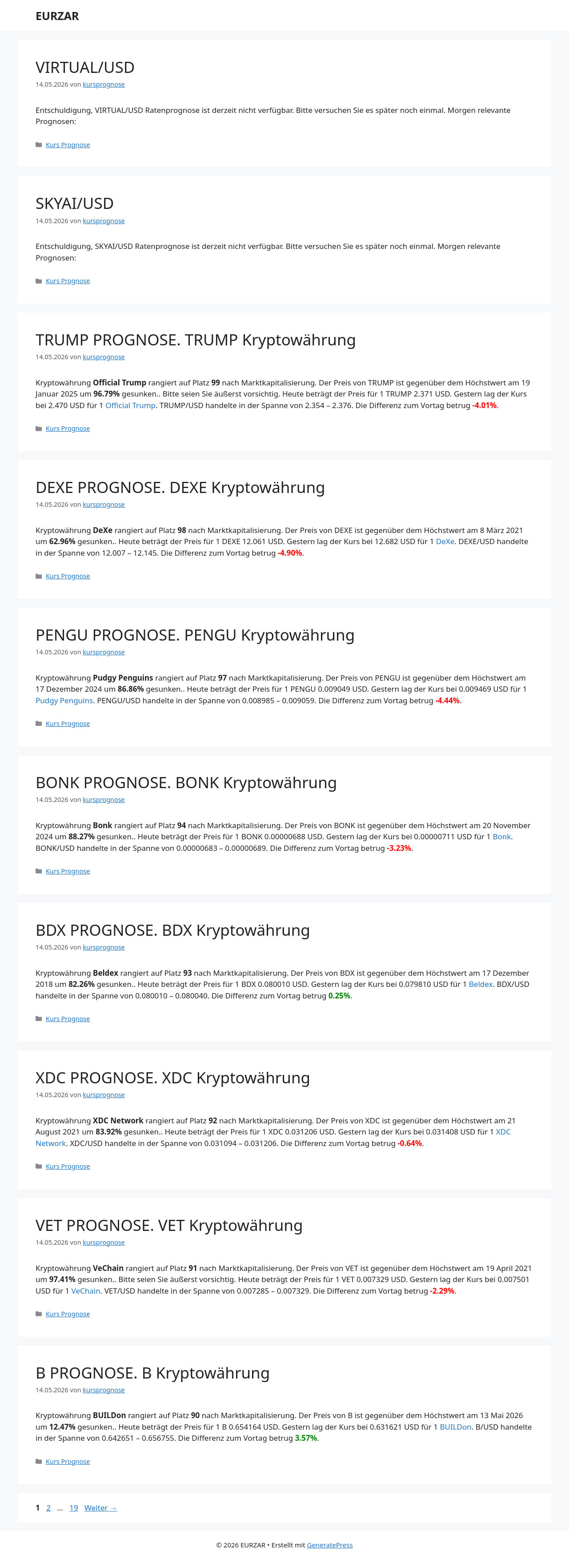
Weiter (100, 1508)
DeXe (445, 541)
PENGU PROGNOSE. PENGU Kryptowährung (195, 634)
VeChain (86, 1291)
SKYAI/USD (75, 202)
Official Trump (130, 405)
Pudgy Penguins (64, 700)
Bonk (502, 836)
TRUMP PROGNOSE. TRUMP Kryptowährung (196, 339)
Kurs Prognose (68, 144)
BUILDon (455, 1427)
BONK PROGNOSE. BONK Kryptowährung (186, 782)
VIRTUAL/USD (85, 66)
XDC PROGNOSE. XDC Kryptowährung (173, 1077)
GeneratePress (330, 1544)
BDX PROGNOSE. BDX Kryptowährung (173, 929)
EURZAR (57, 15)
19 (74, 1508)
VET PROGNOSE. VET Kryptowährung (169, 1224)
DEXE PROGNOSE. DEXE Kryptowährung (180, 487)
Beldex (481, 984)
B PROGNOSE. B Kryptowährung (153, 1372)
